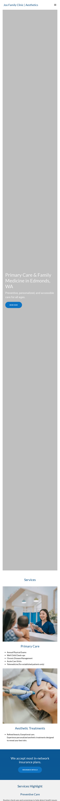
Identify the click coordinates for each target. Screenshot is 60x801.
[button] (55, 5)
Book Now (14, 305)
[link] (22, 5)
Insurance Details (30, 770)
